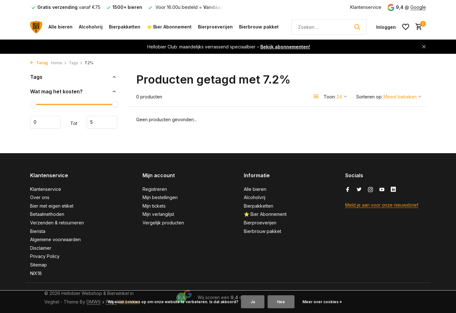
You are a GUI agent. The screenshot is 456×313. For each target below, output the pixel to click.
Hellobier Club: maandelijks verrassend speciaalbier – (228, 46)
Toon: (330, 96)
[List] (316, 96)
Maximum (102, 122)
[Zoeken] (329, 27)
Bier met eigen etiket (51, 206)
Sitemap (38, 264)
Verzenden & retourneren (57, 222)
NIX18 (36, 273)
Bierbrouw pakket (259, 26)
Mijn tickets (154, 206)
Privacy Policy (45, 256)
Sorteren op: (369, 96)
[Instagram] (370, 190)
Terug (39, 62)
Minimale (45, 122)
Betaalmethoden (47, 214)
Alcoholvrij (91, 26)
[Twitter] (359, 190)
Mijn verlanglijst (158, 214)
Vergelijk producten (163, 222)
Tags (76, 62)
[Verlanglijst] (405, 26)
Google (418, 7)
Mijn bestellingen (160, 197)
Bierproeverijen (215, 26)
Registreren (154, 189)
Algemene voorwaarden (55, 239)
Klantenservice (365, 7)
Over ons (39, 197)
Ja (252, 301)
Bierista (37, 231)
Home (59, 62)
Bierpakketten (124, 26)
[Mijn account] (386, 27)
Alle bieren (60, 26)
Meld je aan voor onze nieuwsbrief (381, 205)
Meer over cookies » (322, 301)
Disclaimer (40, 248)
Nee (281, 301)
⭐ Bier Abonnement (169, 26)
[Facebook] (347, 190)
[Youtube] (381, 190)
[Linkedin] (393, 190)
